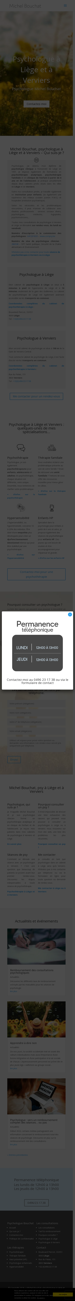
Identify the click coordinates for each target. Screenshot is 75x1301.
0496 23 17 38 (44, 679)
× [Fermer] (70, 614)
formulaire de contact (37, 683)
